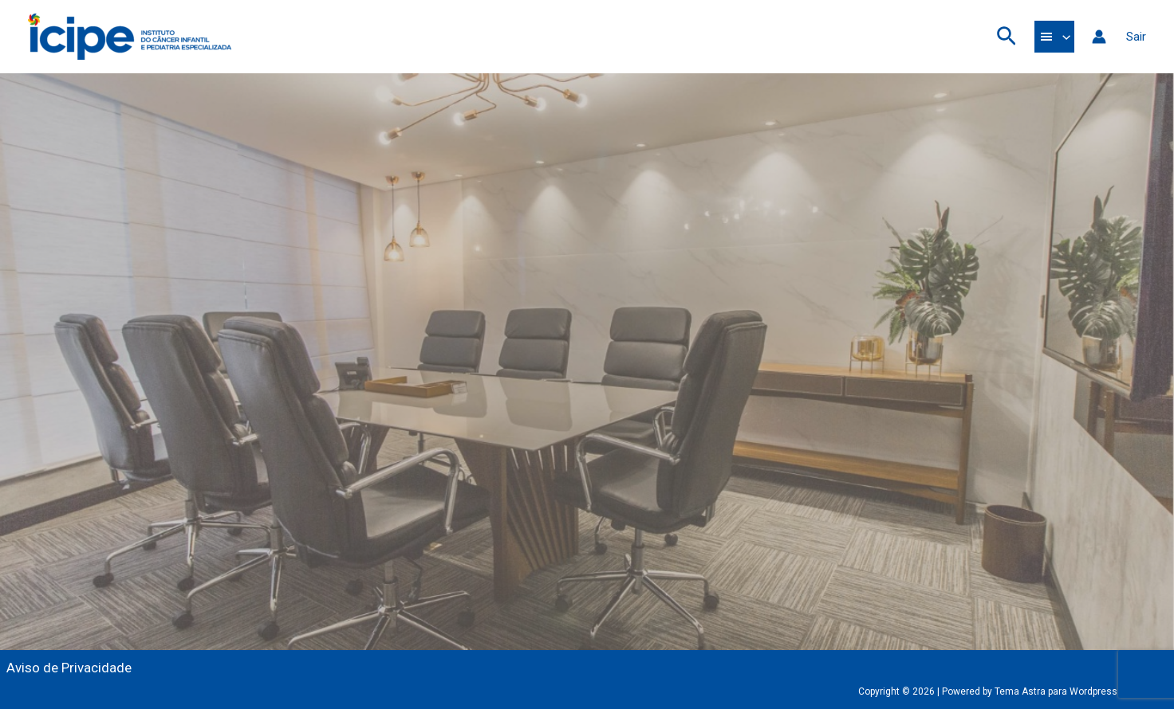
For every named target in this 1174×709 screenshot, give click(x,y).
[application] (1062, 37)
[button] (1006, 37)
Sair (1136, 36)
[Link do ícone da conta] (1099, 36)
